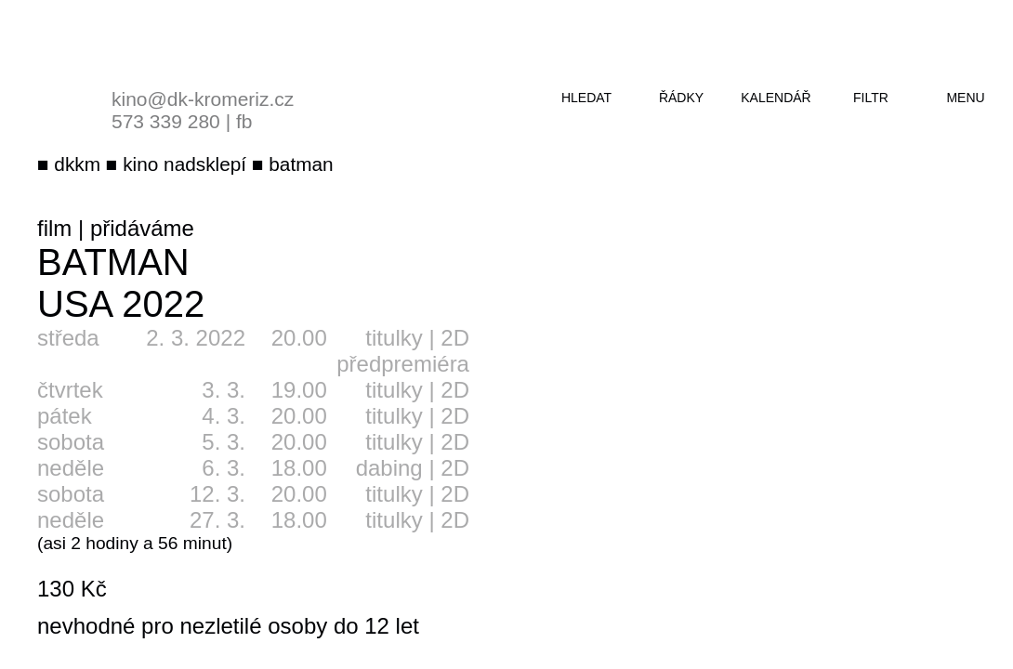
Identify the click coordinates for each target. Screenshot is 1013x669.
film (54, 228)
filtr (870, 97)
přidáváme (142, 228)
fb (244, 121)
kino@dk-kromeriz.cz (203, 99)
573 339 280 (166, 121)
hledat (586, 97)
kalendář (775, 97)
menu (965, 97)
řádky (681, 97)
